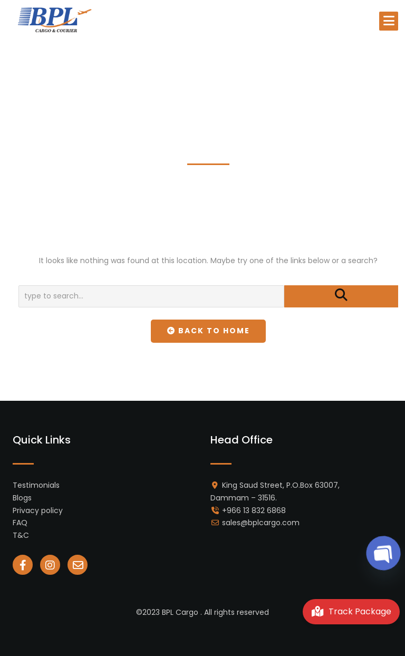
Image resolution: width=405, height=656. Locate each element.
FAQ (20, 522)
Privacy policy (38, 510)
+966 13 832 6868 (254, 510)
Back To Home (208, 330)
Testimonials (36, 485)
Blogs (22, 498)
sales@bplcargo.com (261, 522)
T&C (21, 535)
